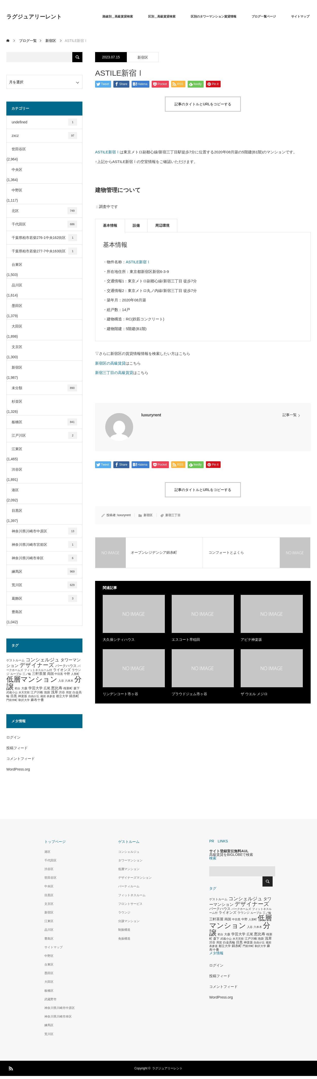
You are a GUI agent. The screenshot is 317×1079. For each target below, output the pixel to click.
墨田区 (17, 306)
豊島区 (17, 612)
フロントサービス (130, 904)
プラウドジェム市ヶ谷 (189, 694)
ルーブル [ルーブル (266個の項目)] (16, 673)
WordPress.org (18, 769)
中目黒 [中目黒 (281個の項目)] (59, 673)
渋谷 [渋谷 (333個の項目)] (62, 692)
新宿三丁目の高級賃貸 (114, 372)
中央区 (17, 170)
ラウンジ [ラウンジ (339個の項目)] (243, 912)
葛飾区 (44, 598)
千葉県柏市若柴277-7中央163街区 (44, 251)
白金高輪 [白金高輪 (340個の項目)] (229, 942)
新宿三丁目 (173, 515)
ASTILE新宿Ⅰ (107, 152)
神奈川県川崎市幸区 (44, 558)
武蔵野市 (50, 999)
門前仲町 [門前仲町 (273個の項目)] (11, 699)
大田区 (17, 326)
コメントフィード (20, 759)
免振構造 (124, 938)
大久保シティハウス (119, 639)
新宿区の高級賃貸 (110, 363)
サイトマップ (300, 16)
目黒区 (17, 511)
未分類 (44, 387)
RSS (10, 1067)
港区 (15, 490)
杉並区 (17, 401)
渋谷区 (17, 469)
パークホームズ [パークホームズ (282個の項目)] (241, 908)
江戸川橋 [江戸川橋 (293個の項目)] (37, 692)
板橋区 (44, 422)
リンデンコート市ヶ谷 (120, 694)
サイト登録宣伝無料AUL (229, 851)
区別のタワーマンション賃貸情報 (213, 16)
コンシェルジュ (128, 852)
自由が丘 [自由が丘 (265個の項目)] (33, 696)
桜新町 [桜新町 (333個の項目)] (68, 688)
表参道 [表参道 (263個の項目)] (51, 696)
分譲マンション (128, 921)
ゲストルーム (128, 842)
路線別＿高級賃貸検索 (117, 16)
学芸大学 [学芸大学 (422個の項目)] (35, 688)
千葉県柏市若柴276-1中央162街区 (44, 237)
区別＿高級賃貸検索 (161, 16)
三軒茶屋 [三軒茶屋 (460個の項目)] (39, 674)
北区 (44, 210)
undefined (44, 122)
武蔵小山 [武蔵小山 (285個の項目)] (11, 692)
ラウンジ (124, 912)
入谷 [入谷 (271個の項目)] (61, 680)
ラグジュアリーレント (34, 17)
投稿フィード (17, 748)
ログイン (13, 737)
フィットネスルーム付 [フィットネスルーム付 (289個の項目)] (38, 670)
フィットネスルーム (132, 895)
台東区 (17, 265)
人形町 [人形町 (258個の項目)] (75, 673)
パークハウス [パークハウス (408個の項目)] (66, 666)
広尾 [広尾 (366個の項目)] (47, 688)
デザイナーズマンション (135, 877)
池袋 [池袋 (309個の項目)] (47, 692)
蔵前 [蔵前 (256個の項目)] (43, 696)
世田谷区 (19, 149)
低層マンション (128, 869)
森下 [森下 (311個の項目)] (77, 688)
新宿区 (142, 57)
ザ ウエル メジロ (254, 694)
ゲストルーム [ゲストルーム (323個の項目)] (15, 660)
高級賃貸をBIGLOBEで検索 (231, 855)
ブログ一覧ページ (264, 16)
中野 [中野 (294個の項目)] (67, 673)
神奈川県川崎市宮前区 (44, 544)
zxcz (44, 135)
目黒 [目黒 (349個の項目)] (13, 696)
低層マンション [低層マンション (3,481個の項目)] (31, 679)
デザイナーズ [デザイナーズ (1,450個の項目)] (37, 665)
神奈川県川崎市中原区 (44, 531)
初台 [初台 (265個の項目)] (17, 688)
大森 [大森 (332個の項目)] (24, 688)
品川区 (17, 285)
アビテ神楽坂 (251, 639)
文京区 (17, 347)
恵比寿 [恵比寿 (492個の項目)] (56, 688)
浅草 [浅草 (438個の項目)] (54, 692)
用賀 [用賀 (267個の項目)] (69, 692)
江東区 (17, 449)
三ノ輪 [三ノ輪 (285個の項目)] (27, 673)
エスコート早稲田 (186, 639)
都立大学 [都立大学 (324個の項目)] (62, 696)
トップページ (55, 842)
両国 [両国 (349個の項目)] (50, 674)
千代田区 (44, 224)
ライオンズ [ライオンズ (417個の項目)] (62, 670)
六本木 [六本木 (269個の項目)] (69, 680)
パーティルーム (128, 886)
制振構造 (124, 929)
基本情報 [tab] (110, 225)
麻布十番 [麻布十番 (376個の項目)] (37, 700)
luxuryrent (151, 415)
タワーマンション (130, 860)
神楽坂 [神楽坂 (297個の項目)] (22, 696)
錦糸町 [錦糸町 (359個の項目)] (74, 696)
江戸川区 (44, 435)
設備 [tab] (136, 225)
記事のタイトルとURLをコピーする (202, 104)
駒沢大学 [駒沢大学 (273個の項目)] (24, 699)
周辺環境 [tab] (162, 225)
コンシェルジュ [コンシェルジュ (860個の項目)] (42, 659)
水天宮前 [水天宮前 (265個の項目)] (24, 692)
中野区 (17, 190)
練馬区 (44, 571)
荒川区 (44, 584)
